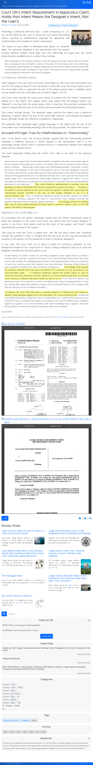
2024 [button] (18, 732)
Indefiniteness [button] (54, 25)
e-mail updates (62, 317)
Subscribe (46, 636)
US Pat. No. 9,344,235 (13, 323)
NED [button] (13, 702)
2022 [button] (31, 732)
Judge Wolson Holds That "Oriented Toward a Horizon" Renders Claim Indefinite (66, 553)
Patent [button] (9, 705)
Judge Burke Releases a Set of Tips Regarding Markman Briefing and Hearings (70, 532)
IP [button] (3, 705)
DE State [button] (15, 693)
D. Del (23, 34)
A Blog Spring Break (11, 658)
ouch (21, 603)
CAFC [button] (13, 687)
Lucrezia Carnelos (77, 48)
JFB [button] (19, 702)
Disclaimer (83, 763)
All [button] (6, 518)
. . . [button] (18, 684)
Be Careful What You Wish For (17, 595)
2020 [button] (44, 732)
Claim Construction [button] (70, 25)
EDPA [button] (13, 699)
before (70, 585)
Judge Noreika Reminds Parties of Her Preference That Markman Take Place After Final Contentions (68, 578)
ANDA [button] (17, 705)
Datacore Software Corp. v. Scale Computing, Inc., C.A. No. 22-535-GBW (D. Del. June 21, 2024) (46, 420)
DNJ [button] (13, 696)
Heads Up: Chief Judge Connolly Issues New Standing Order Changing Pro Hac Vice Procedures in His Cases (46, 649)
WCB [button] (20, 687)
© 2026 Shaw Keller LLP (12, 763)
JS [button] (18, 696)
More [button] (34, 720)
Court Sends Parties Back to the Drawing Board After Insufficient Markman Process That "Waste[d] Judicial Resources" (23, 553)
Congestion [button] (25, 720)
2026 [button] (5, 732)
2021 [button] (37, 732)
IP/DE (86, 2)
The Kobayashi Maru (12, 575)
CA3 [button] (13, 684)
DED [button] (13, 690)
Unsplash (87, 48)
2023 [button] (25, 732)
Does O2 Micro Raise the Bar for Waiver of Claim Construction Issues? (23, 532)
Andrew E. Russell (9, 25)
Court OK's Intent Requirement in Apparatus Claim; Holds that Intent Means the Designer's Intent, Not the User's (46, 16)
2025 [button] (12, 732)
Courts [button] (6, 684)
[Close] (88, 620)
